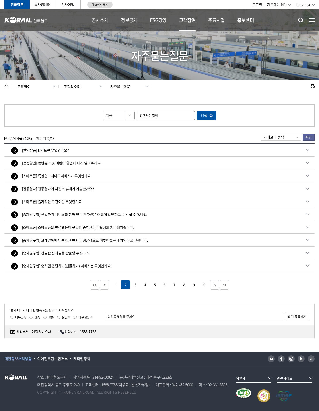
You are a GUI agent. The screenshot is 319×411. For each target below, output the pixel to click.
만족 (37, 317)
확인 (308, 137)
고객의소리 (72, 86)
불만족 (66, 317)
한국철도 (17, 4)
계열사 (240, 378)
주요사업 (216, 19)
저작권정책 (81, 358)
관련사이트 (284, 378)
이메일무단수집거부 (52, 358)
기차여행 (67, 4)
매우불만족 (86, 317)
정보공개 (129, 19)
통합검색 (300, 20)
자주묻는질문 (120, 86)
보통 (51, 317)
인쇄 (313, 86)
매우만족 (20, 317)
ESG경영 (158, 19)
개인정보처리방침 (18, 358)
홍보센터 (245, 19)
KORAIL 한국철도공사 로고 (26, 20)
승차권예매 (42, 4)
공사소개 (100, 19)
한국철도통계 (99, 4)
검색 (204, 115)
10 (203, 284)
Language (303, 4)
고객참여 (187, 19)
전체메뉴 (312, 20)
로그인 (257, 4)
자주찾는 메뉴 (277, 4)
